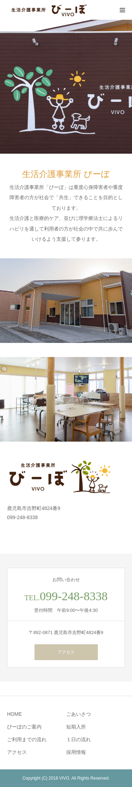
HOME (14, 714)
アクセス (66, 652)
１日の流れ (78, 739)
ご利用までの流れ (26, 739)
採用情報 (76, 752)
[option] (66, 87)
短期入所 (76, 727)
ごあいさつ (78, 714)
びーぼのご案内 (24, 727)
